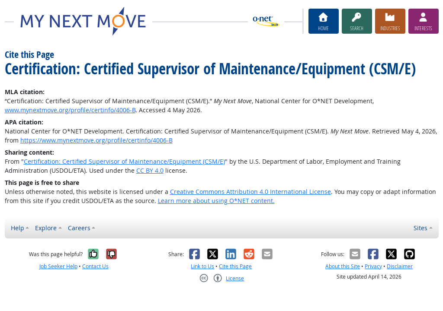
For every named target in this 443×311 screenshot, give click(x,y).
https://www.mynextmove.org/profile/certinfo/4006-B (96, 140)
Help (17, 228)
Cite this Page (235, 266)
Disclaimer (400, 266)
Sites (420, 228)
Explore (46, 228)
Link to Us (202, 266)
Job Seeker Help (58, 266)
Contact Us (95, 266)
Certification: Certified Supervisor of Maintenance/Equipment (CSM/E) (124, 161)
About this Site (342, 266)
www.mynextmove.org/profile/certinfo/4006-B (70, 110)
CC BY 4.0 (150, 170)
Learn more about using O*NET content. (216, 201)
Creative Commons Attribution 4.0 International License (250, 191)
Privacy (373, 266)
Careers (79, 228)
